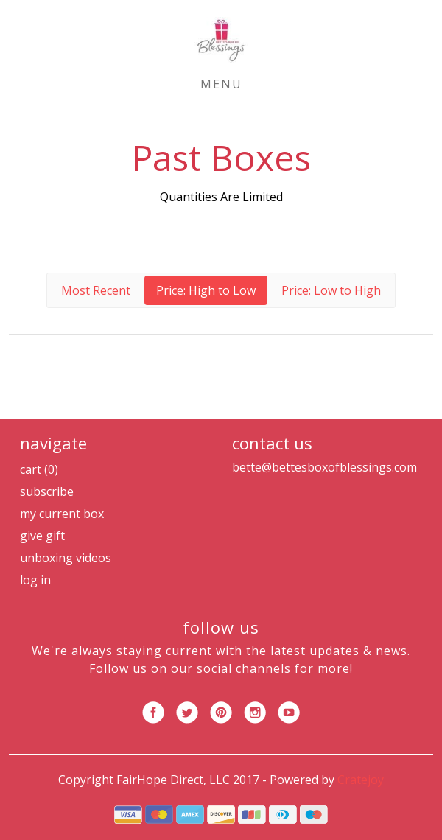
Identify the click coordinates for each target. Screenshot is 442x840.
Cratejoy (360, 779)
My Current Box (62, 513)
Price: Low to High (331, 290)
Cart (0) (39, 469)
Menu (221, 84)
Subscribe (47, 491)
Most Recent (95, 290)
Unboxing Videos (65, 558)
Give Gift (42, 536)
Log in (35, 580)
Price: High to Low (206, 290)
